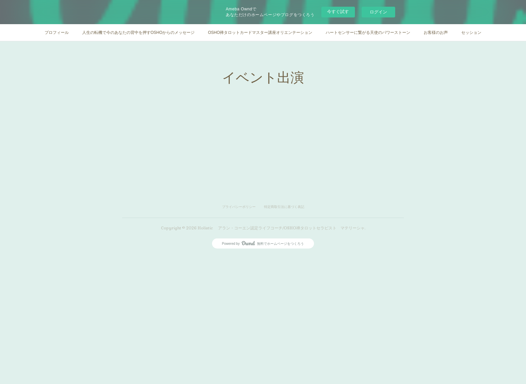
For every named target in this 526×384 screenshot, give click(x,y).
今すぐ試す (338, 11)
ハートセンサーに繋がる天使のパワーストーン (368, 32)
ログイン (378, 11)
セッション (471, 32)
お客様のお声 (436, 32)
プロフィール (57, 32)
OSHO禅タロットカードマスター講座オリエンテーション (260, 32)
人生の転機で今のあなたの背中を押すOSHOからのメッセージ (138, 32)
